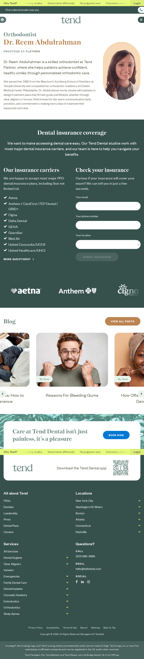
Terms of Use (70, 627)
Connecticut (83, 525)
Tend (46, 379)
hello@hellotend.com (88, 569)
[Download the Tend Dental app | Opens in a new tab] (121, 467)
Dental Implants (13, 589)
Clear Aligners (12, 564)
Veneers (9, 570)
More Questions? (17, 259)
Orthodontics (12, 607)
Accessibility (53, 627)
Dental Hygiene (13, 557)
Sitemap (95, 627)
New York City (84, 500)
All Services (11, 551)
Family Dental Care (15, 582)
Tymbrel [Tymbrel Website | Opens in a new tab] (99, 634)
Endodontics (11, 601)
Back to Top (109, 627)
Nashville (81, 532)
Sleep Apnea (11, 613)
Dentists (9, 507)
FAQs (7, 500)
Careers (9, 532)
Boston (80, 513)
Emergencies (11, 576)
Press (7, 519)
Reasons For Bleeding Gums (72, 395)
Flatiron (33, 51)
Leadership (10, 513)
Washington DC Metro (89, 507)
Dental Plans (11, 525)
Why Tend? (10, 3)
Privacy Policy (35, 627)
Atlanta (80, 519)
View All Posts (123, 321)
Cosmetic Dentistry (15, 595)
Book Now (116, 435)
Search (84, 627)
